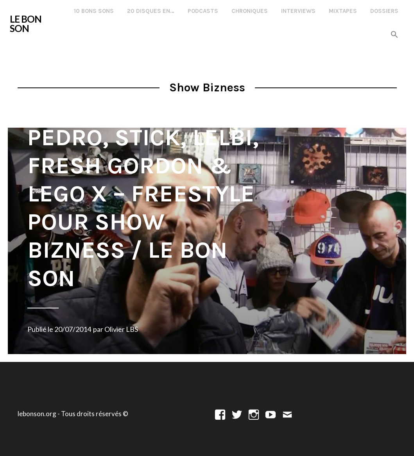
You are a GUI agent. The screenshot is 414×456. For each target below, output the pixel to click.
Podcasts (203, 10)
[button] (394, 35)
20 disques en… (150, 10)
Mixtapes (343, 10)
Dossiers (384, 10)
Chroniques (249, 10)
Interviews (298, 10)
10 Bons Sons (94, 10)
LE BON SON (25, 23)
